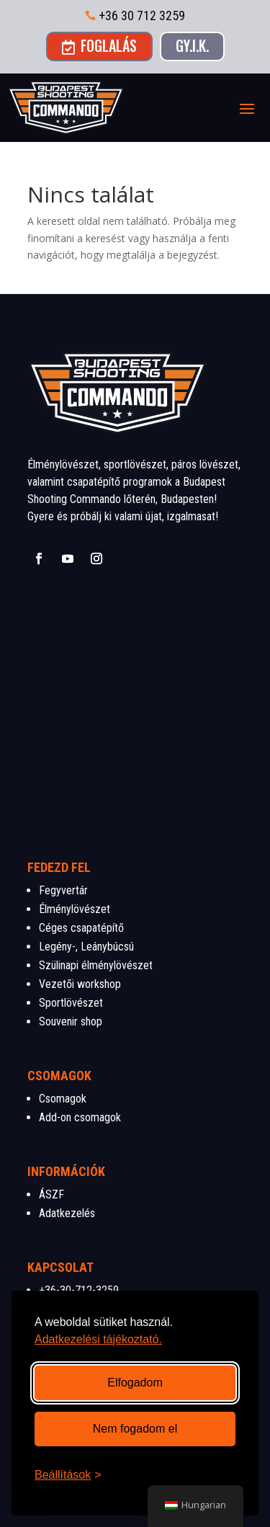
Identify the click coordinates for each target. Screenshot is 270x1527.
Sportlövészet (71, 1003)
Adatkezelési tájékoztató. (98, 1339)
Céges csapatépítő (81, 928)
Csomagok (62, 1098)
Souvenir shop (70, 1021)
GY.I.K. (192, 45)
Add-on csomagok (80, 1117)
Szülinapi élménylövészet (96, 965)
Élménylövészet (74, 909)
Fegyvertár (63, 890)
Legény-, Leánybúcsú (86, 946)
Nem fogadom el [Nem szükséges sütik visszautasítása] (135, 1429)
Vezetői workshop (80, 984)
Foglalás (99, 45)
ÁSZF (51, 1194)
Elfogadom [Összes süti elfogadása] (135, 1382)
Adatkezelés (67, 1213)
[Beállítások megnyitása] (68, 1475)
